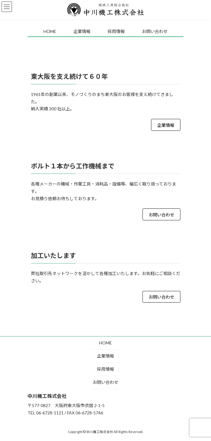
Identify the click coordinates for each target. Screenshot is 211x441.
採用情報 (105, 369)
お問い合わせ (161, 214)
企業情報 (165, 125)
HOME (105, 342)
